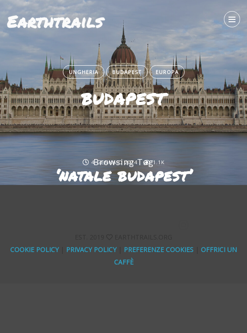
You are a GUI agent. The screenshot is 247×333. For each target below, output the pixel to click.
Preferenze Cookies (158, 249)
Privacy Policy (91, 249)
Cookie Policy (34, 249)
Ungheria (83, 71)
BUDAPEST (123, 98)
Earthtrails (55, 21)
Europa (167, 71)
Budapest (127, 71)
